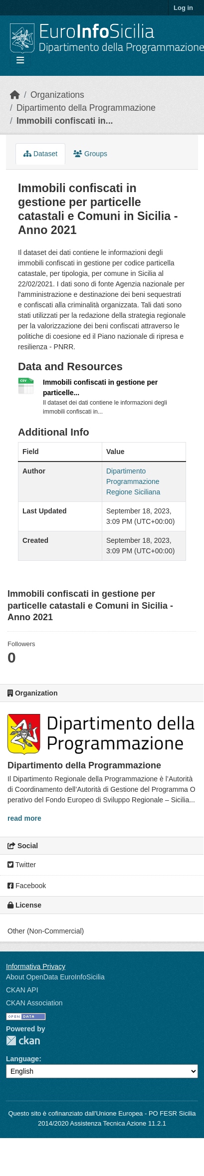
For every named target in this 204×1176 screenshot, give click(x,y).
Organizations (57, 95)
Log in (183, 7)
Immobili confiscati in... (64, 121)
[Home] (15, 95)
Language (22, 1059)
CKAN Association (34, 1003)
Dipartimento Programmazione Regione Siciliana (133, 481)
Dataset (40, 154)
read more (24, 818)
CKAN (23, 1040)
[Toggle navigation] (20, 60)
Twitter (21, 865)
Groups (90, 154)
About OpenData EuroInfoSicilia (55, 977)
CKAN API (22, 990)
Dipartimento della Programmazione (86, 108)
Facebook (26, 886)
